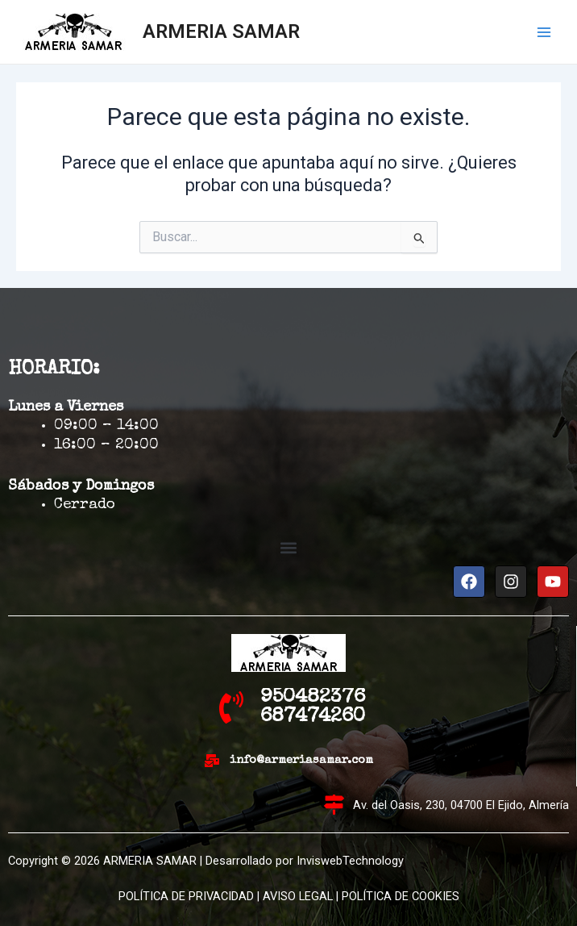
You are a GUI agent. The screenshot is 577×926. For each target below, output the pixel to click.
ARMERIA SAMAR (221, 31)
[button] (289, 548)
